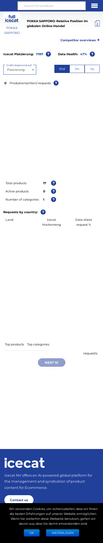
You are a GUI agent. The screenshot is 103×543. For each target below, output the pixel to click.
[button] (8, 6)
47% (83, 53)
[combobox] (7, 69)
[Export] (97, 23)
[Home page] (24, 463)
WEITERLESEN (63, 532)
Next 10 (51, 362)
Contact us (19, 499)
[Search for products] (51, 5)
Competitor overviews (80, 39)
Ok (31, 532)
